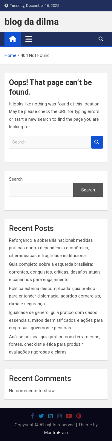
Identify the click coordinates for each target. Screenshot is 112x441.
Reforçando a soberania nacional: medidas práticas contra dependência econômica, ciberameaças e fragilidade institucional (51, 248)
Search (97, 142)
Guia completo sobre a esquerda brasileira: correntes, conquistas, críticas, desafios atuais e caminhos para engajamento (55, 272)
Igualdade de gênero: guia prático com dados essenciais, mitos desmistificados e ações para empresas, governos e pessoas (56, 320)
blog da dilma (31, 21)
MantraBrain (56, 432)
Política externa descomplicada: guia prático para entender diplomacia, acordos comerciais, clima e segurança (55, 296)
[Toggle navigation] (29, 39)
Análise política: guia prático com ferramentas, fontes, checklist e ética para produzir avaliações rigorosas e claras (54, 344)
